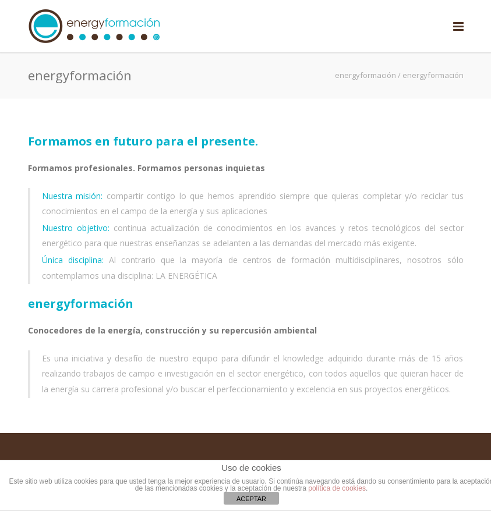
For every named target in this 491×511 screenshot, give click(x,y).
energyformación (365, 75)
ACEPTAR (251, 498)
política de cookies (337, 488)
